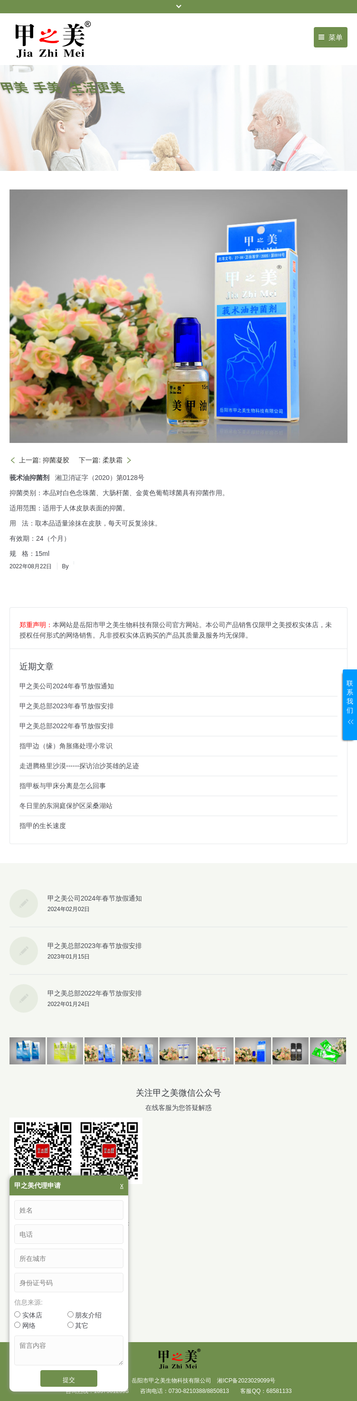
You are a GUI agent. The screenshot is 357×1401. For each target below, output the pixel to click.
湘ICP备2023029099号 (246, 1380)
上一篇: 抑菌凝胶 (44, 460)
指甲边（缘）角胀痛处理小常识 (66, 746)
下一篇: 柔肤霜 (100, 460)
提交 (69, 1379)
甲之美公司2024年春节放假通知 (66, 686)
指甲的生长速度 (42, 825)
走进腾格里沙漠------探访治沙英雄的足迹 (79, 766)
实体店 (28, 1315)
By (65, 566)
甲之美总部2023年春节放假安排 (66, 706)
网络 (25, 1325)
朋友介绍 (84, 1315)
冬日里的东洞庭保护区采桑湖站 (66, 805)
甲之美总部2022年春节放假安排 (66, 726)
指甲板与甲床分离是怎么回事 (62, 786)
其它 (78, 1325)
